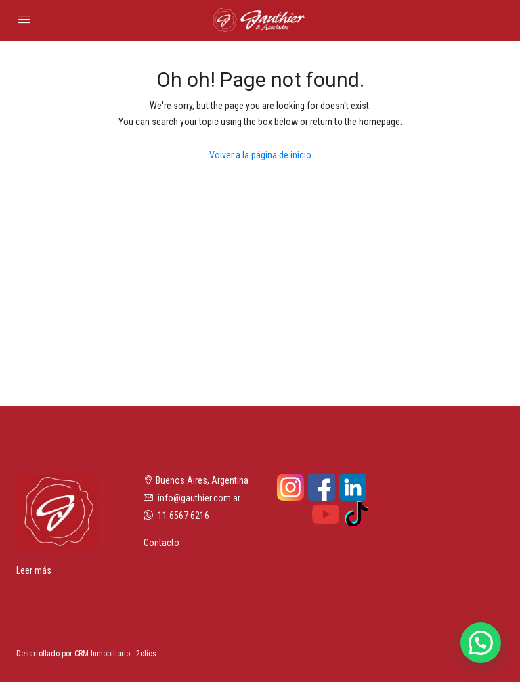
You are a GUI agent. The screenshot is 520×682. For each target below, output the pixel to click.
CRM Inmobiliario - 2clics (115, 653)
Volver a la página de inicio (260, 155)
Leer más (33, 570)
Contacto (161, 542)
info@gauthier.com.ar (199, 498)
